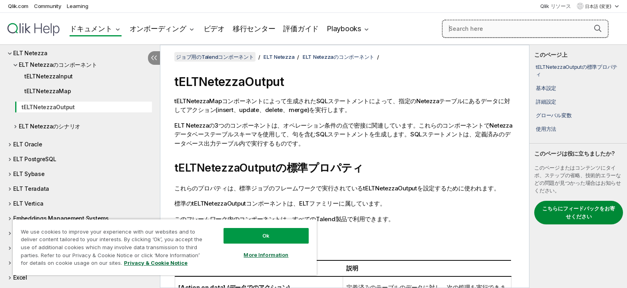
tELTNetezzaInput (48, 76)
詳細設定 (546, 101)
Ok (266, 235)
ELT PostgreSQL (34, 159)
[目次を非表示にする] (154, 58)
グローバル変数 (553, 115)
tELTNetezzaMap (47, 91)
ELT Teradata (31, 188)
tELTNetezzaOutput (48, 107)
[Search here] (525, 28)
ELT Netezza (30, 53)
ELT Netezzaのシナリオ (49, 126)
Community (48, 6)
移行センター (254, 28)
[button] (598, 28)
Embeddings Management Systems (61, 218)
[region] (165, 247)
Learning (77, 6)
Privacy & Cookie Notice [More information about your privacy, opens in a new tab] (156, 263)
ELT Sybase (29, 173)
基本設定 (546, 88)
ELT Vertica (28, 203)
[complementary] (578, 166)
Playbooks (344, 28)
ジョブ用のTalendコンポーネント (215, 57)
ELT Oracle (27, 144)
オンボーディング (158, 28)
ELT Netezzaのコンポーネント (58, 64)
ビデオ (214, 28)
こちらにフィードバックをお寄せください (578, 212)
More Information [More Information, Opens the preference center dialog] (266, 255)
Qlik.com (18, 6)
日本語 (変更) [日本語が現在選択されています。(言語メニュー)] (599, 6)
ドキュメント (91, 28)
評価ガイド (301, 28)
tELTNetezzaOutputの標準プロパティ (576, 70)
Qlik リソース (555, 6)
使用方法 (546, 129)
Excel (20, 277)
